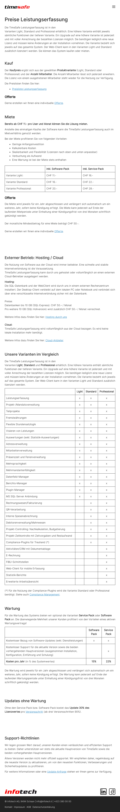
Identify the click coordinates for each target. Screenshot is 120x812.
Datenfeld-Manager (17, 476)
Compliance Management (45, 594)
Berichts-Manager (16, 483)
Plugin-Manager (15, 489)
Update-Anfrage (56, 771)
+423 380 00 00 (62, 801)
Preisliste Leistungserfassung (29, 88)
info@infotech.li (44, 801)
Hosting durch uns (56, 316)
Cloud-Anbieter (54, 340)
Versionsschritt (34, 711)
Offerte (58, 103)
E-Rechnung (13, 555)
